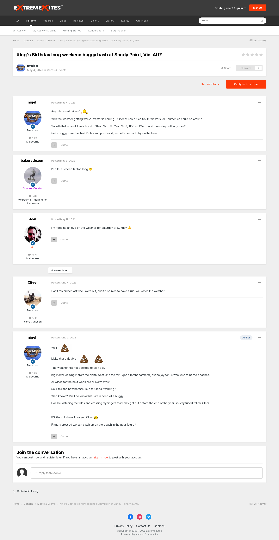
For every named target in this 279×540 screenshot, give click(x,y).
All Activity (19, 30)
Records (48, 20)
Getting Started (72, 30)
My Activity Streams (44, 30)
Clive (32, 282)
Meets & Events (56, 70)
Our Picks (142, 20)
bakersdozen (32, 160)
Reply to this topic (246, 84)
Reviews (78, 20)
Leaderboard (96, 30)
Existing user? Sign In (230, 8)
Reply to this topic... (48, 473)
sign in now (101, 457)
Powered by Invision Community (139, 534)
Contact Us (143, 526)
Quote (64, 144)
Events (125, 20)
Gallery (94, 20)
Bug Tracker (118, 30)
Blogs (63, 20)
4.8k (33, 137)
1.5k (33, 317)
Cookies (159, 526)
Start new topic (210, 84)
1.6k (33, 195)
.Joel (32, 219)
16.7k (32, 254)
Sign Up (257, 7)
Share (225, 68)
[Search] (218, 20)
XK (17, 20)
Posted (63, 102)
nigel (34, 65)
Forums (31, 22)
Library (110, 20)
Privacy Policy (124, 526)
